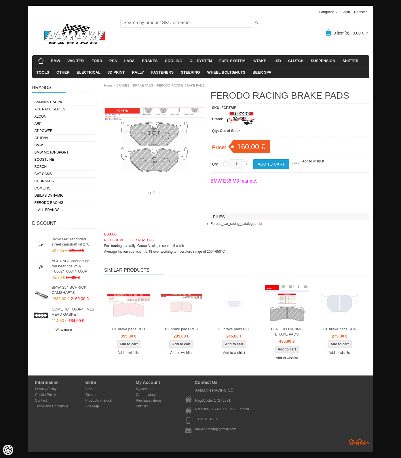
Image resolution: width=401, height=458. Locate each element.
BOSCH (41, 167)
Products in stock (98, 400)
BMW (55, 61)
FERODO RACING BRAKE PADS (180, 85)
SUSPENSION (323, 61)
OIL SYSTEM (200, 61)
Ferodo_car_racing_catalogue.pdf (236, 224)
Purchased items (148, 400)
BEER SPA (261, 72)
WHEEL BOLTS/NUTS (226, 72)
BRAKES (150, 61)
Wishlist (142, 406)
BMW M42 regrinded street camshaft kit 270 (71, 241)
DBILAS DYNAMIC (49, 195)
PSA (113, 61)
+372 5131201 (206, 419)
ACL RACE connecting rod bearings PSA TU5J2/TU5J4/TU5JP (71, 266)
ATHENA (41, 138)
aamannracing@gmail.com (215, 429)
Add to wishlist (313, 161)
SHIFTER (351, 61)
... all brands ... (49, 210)
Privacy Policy (46, 389)
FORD (97, 61)
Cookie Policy (45, 395)
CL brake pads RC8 (128, 329)
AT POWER (44, 131)
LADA (129, 61)
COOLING (174, 61)
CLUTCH (295, 61)
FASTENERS (162, 72)
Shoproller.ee (359, 442)
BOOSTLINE (44, 160)
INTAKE (259, 61)
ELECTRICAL (88, 72)
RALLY (138, 72)
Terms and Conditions (52, 406)
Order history (146, 395)
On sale (91, 395)
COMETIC (42, 188)
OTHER (63, 72)
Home (108, 85)
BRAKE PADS (143, 85)
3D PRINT (116, 72)
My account (144, 389)
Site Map (92, 406)
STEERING (190, 72)
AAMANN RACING (49, 102)
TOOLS (43, 72)
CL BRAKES (44, 181)
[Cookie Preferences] (8, 450)
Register (360, 12)
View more (64, 330)
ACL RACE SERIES (50, 109)
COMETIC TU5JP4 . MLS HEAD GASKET (73, 312)
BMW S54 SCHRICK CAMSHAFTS (69, 290)
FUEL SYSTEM (232, 61)
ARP (38, 124)
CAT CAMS (43, 174)
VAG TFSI (75, 61)
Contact (41, 400)
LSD (277, 61)
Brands (90, 389)
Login (345, 12)
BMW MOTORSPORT (52, 152)
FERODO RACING (49, 203)
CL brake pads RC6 (234, 329)
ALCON (40, 116)
